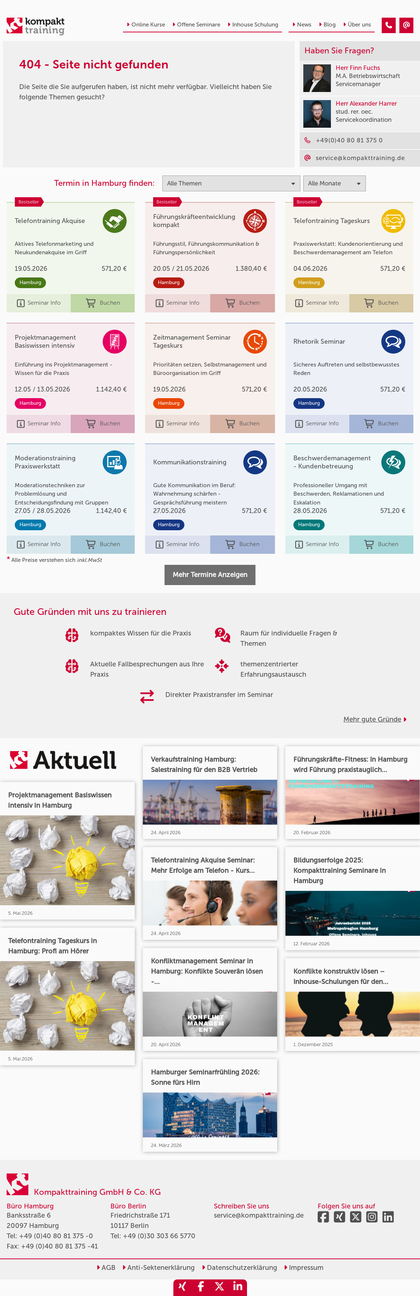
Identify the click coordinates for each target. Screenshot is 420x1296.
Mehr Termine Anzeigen (210, 575)
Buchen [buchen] (103, 303)
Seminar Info (39, 303)
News (301, 24)
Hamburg (30, 282)
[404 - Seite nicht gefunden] (389, 25)
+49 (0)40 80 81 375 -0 (56, 1236)
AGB (106, 1268)
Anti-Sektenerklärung (158, 1268)
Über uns (357, 24)
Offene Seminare (196, 24)
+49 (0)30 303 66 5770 (159, 1236)
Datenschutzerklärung (239, 1268)
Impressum (304, 1268)
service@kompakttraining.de (259, 1215)
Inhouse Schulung (252, 24)
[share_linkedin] (238, 1287)
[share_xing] (182, 1287)
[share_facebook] (201, 1287)
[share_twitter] (219, 1287)
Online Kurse (146, 24)
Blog (327, 24)
